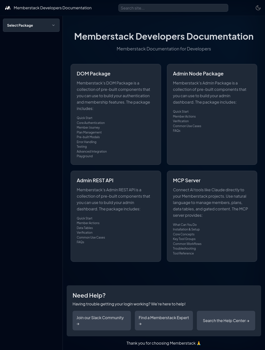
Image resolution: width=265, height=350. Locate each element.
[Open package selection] (31, 25)
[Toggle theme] (258, 8)
